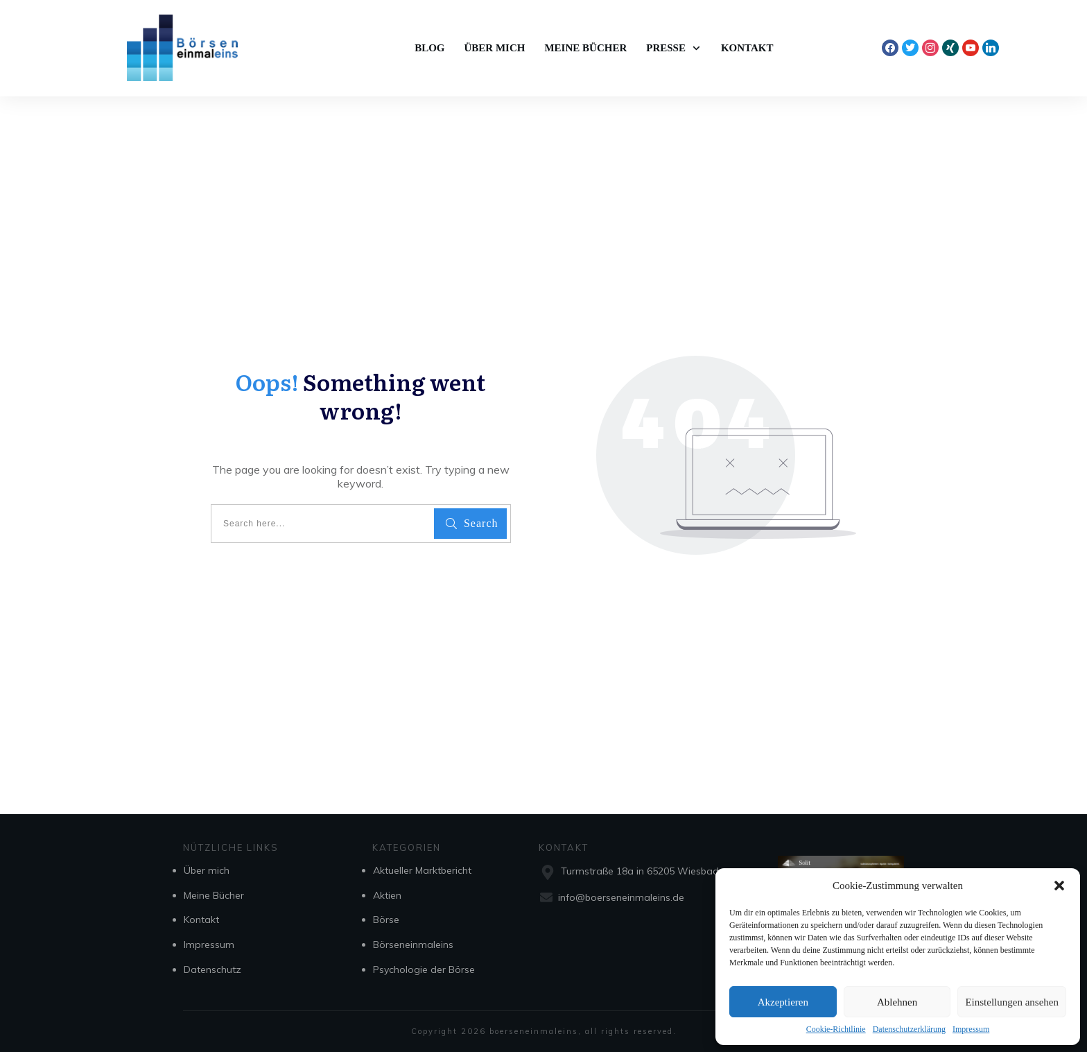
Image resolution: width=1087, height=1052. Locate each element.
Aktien (387, 895)
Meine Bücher (214, 895)
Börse (386, 919)
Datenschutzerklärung (909, 1029)
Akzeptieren (783, 1002)
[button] (1059, 886)
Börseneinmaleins (413, 944)
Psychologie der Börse (424, 969)
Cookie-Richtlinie (836, 1029)
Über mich (206, 870)
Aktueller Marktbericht (422, 870)
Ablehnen (897, 1002)
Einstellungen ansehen (1012, 1002)
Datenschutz (212, 969)
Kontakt (201, 919)
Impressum (971, 1029)
